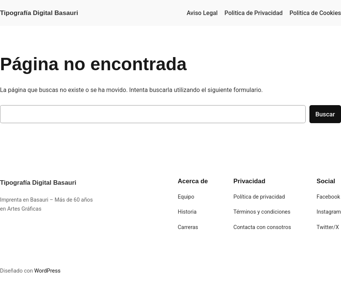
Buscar (325, 114)
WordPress (47, 271)
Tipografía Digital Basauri (39, 13)
